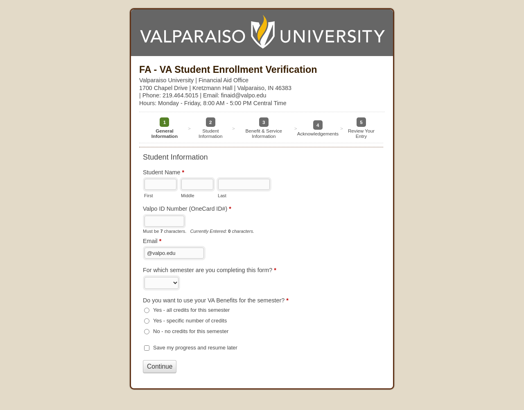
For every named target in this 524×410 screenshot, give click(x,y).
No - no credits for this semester (190, 331)
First (148, 195)
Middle (187, 195)
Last (222, 195)
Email (152, 242)
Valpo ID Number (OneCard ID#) (187, 209)
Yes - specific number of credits (190, 321)
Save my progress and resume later (195, 348)
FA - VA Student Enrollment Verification (262, 32)
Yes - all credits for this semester (191, 310)
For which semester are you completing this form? (209, 271)
